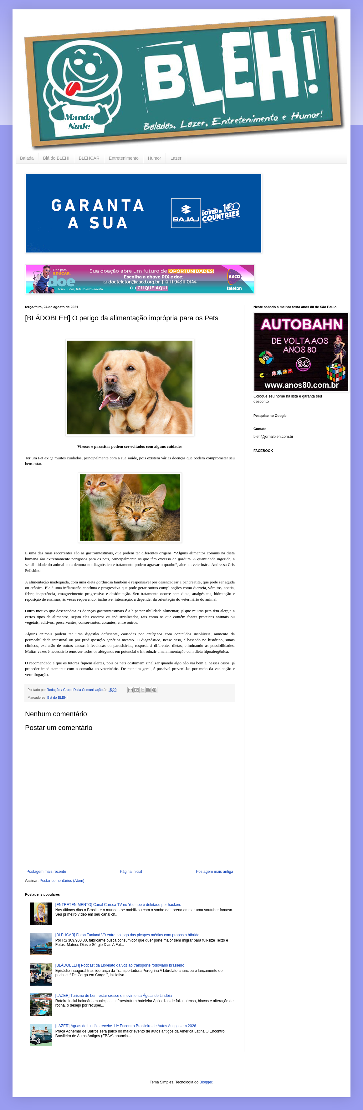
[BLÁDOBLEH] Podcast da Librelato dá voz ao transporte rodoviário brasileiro (119, 965)
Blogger (206, 1082)
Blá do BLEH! (56, 158)
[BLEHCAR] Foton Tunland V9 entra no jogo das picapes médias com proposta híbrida (127, 935)
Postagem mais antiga (214, 871)
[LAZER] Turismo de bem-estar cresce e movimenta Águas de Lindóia (113, 995)
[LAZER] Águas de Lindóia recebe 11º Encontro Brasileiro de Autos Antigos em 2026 (125, 1026)
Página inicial (131, 871)
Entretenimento (124, 158)
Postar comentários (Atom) (62, 880)
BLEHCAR (89, 158)
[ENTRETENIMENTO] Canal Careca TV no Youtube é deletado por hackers (118, 904)
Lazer (176, 158)
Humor (154, 158)
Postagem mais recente (46, 871)
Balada (27, 158)
